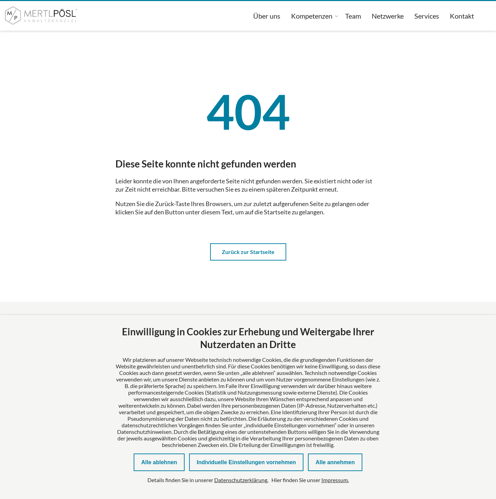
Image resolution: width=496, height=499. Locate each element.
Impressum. (335, 480)
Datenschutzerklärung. (241, 480)
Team (353, 16)
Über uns (266, 16)
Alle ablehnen (159, 462)
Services (426, 16)
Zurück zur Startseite (248, 251)
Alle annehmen (335, 462)
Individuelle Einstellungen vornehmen (246, 462)
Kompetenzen (311, 16)
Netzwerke (388, 16)
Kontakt (462, 16)
